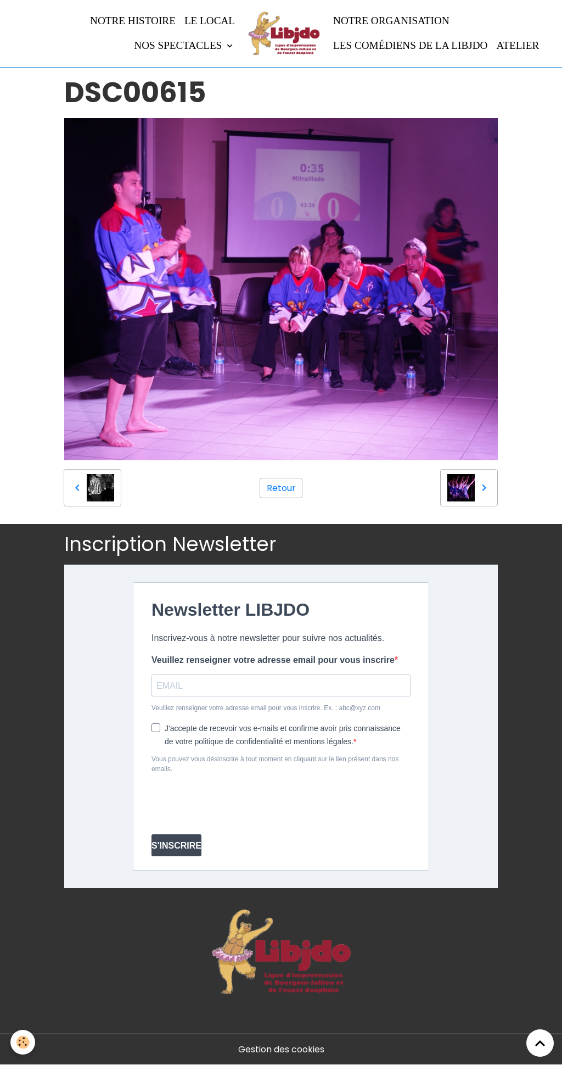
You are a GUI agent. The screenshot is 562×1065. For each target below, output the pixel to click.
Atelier (517, 45)
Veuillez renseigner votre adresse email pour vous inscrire (273, 660)
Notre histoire (133, 20)
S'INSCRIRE (176, 845)
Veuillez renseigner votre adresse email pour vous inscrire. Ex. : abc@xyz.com (265, 708)
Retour (280, 487)
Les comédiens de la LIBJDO (410, 45)
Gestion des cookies (281, 1049)
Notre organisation (391, 20)
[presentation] (234, 804)
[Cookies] (23, 1042)
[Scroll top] (540, 1043)
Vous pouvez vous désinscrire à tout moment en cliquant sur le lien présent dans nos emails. (274, 764)
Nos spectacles (179, 45)
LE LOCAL (209, 20)
